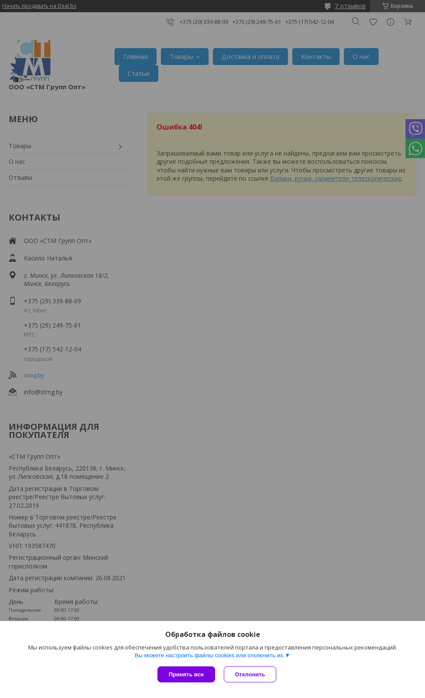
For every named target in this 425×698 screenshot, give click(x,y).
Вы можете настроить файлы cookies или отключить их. (209, 655)
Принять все (186, 674)
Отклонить (250, 674)
